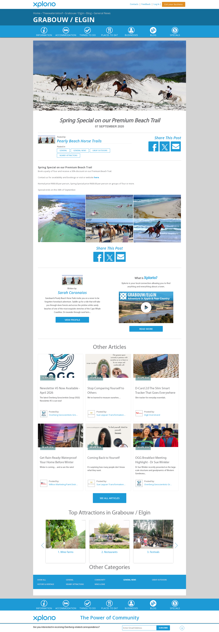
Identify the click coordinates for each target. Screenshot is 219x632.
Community (100, 580)
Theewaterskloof (52, 13)
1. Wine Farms (65, 552)
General (63, 150)
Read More (146, 328)
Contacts (134, 4)
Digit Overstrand (152, 414)
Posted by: (61, 137)
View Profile (72, 319)
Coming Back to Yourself (103, 458)
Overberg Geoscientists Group (63, 414)
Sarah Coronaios (72, 292)
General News (102, 13)
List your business (173, 4)
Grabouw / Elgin (74, 13)
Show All (41, 580)
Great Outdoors (100, 150)
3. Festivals (153, 552)
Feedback (146, 4)
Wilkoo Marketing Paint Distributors (63, 484)
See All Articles (109, 498)
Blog (89, 13)
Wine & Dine (100, 584)
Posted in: (61, 146)
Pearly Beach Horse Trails (79, 140)
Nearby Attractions (68, 155)
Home (36, 13)
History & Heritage (45, 584)
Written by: (72, 288)
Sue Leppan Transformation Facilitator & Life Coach (111, 414)
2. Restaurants (109, 552)
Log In (156, 4)
